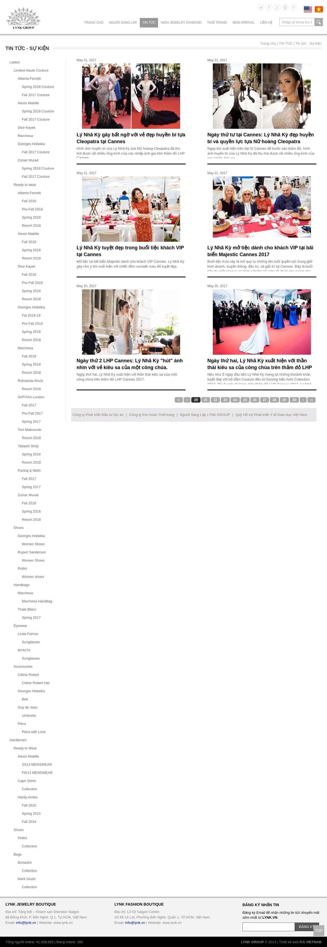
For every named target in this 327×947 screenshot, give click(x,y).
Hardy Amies (28, 797)
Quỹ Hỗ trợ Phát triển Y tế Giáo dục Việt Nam (271, 415)
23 (225, 400)
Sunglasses (31, 642)
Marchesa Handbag (37, 601)
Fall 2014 (29, 822)
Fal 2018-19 (31, 315)
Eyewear (20, 626)
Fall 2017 (29, 405)
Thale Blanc (27, 609)
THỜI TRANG (217, 22)
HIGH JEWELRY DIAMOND (181, 22)
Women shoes (33, 577)
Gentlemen (18, 740)
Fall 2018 (29, 201)
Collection (29, 789)
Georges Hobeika (31, 144)
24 (235, 400)
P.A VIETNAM (311, 942)
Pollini (22, 568)
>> (311, 400)
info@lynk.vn (26, 923)
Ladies (15, 62)
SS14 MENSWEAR (37, 764)
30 (294, 400)
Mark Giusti (26, 879)
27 (264, 400)
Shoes (18, 528)
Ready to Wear (25, 748)
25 (245, 400)
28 (274, 400)
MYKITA (24, 650)
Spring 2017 (31, 421)
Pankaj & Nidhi (29, 470)
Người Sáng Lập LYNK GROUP (205, 415)
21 (205, 400)
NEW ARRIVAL (243, 22)
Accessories (23, 666)
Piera (22, 724)
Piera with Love (34, 732)
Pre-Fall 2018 (32, 209)
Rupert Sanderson (32, 552)
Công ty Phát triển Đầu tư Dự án (97, 415)
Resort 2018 (31, 225)
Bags (18, 854)
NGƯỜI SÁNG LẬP (123, 22)
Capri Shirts (27, 781)
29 (284, 400)
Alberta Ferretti (29, 78)
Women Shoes (33, 544)
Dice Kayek (26, 127)
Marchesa (25, 136)
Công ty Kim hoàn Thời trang (151, 415)
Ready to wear (25, 185)
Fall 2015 (29, 805)
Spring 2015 (31, 813)
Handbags (21, 585)
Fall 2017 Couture (36, 95)
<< (178, 400)
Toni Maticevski (29, 430)
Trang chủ (94, 22)
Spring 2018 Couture (38, 87)
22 (215, 400)
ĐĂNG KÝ (307, 927)
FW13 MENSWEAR (37, 773)
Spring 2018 (31, 217)
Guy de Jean (28, 707)
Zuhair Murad (28, 160)
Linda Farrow (28, 634)
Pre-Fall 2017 (32, 413)
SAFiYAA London (31, 397)
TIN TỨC (149, 22)
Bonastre (25, 862)
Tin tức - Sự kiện (308, 43)
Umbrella (29, 715)
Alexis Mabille (28, 103)
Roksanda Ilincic (30, 381)
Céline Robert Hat (36, 683)
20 (196, 400)
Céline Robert (28, 675)
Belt (25, 699)
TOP (319, 930)
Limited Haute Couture (31, 70)
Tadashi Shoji (28, 446)
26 (255, 400)
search (318, 22)
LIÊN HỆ (266, 22)
